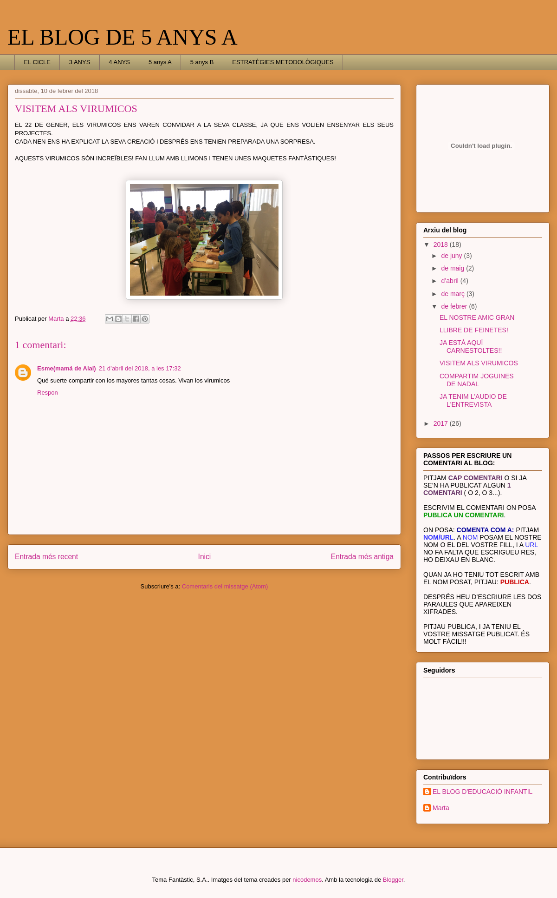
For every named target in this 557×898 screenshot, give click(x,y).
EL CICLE (37, 62)
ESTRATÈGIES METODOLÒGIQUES (282, 62)
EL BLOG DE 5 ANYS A (122, 37)
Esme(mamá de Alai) (66, 368)
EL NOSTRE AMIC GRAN (477, 317)
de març (453, 293)
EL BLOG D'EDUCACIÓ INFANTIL (482, 791)
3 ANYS (80, 62)
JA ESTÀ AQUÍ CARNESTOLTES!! (471, 346)
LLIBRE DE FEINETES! (474, 330)
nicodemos (307, 879)
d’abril (450, 280)
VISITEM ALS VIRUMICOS (479, 363)
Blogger (393, 879)
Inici (204, 557)
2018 (442, 244)
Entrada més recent (46, 557)
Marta (441, 808)
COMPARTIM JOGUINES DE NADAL (477, 380)
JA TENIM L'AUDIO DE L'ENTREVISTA (473, 400)
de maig (453, 268)
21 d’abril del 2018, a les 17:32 (140, 368)
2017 (442, 423)
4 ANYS (119, 62)
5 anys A (160, 62)
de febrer (455, 306)
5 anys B (202, 62)
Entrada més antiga (362, 557)
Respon (47, 392)
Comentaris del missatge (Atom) (225, 586)
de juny (452, 255)
